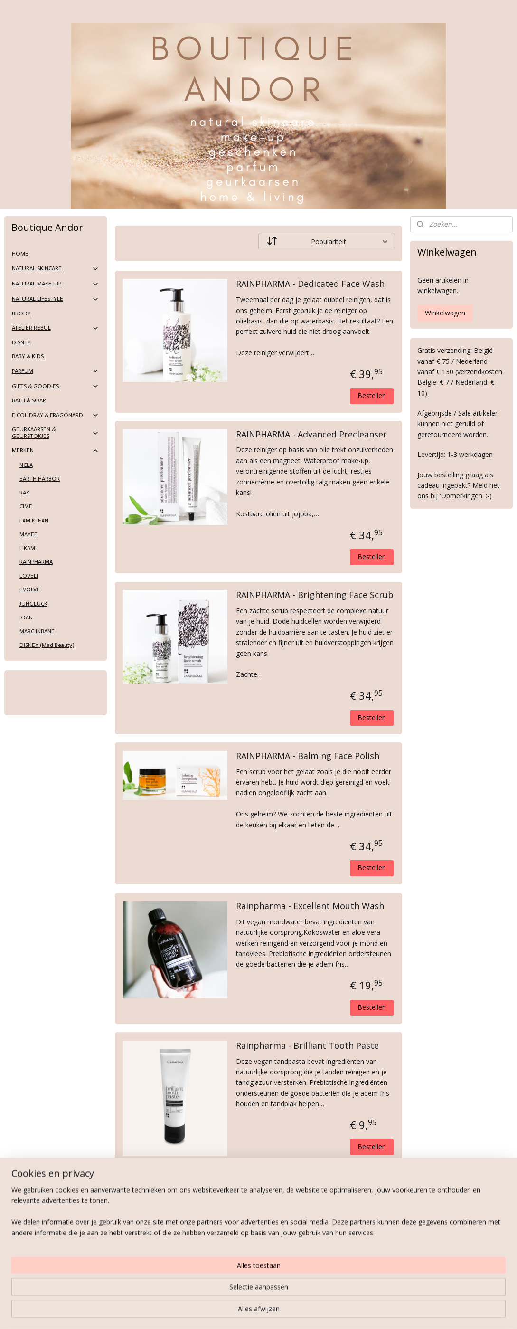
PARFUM (55, 371)
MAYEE (28, 534)
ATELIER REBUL (55, 328)
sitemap (225, 1311)
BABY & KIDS (28, 356)
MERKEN (55, 451)
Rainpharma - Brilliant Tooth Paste (307, 1046)
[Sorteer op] (326, 241)
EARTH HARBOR (39, 478)
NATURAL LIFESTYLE (55, 299)
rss (245, 1311)
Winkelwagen (445, 312)
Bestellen (371, 395)
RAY (24, 492)
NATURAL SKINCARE (55, 269)
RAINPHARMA (36, 562)
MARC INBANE (37, 631)
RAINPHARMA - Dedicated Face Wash (310, 284)
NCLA (26, 465)
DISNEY (21, 342)
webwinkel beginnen (281, 1311)
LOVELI (28, 575)
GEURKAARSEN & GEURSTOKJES (55, 432)
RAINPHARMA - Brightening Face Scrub (315, 595)
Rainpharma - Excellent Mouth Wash (310, 906)
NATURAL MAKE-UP (55, 284)
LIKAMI (28, 548)
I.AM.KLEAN (33, 520)
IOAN (26, 617)
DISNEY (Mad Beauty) (46, 645)
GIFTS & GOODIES (55, 386)
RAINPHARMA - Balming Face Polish (307, 756)
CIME (25, 506)
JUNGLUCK (33, 603)
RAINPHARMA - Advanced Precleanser (311, 434)
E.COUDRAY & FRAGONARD (55, 415)
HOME (20, 253)
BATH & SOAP (29, 400)
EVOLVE (29, 589)
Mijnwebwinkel (364, 1311)
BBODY (21, 313)
